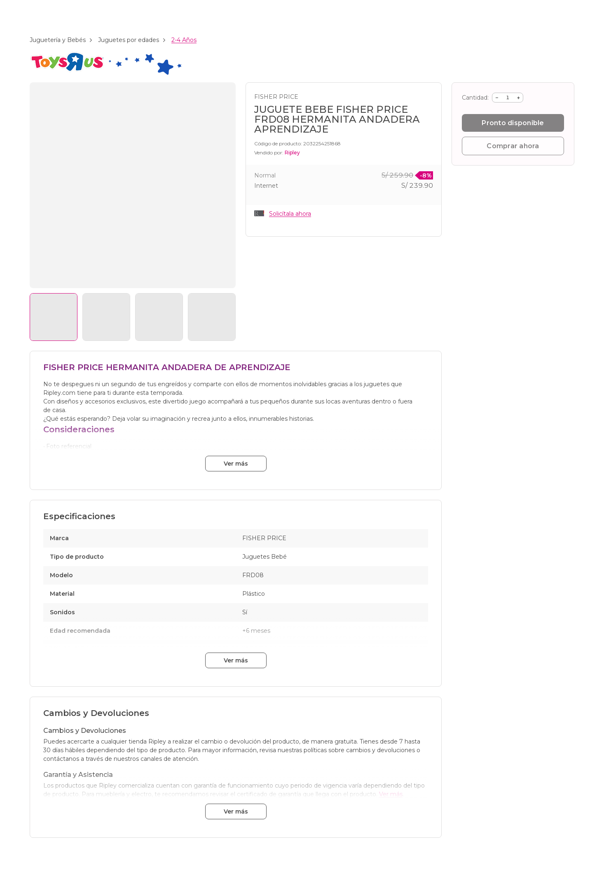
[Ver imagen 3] (159, 317)
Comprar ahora (513, 146)
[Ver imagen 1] (53, 317)
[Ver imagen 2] (106, 317)
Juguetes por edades (128, 40)
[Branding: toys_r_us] (105, 73)
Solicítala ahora (290, 213)
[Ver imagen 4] (212, 317)
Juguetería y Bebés (58, 40)
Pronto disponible (513, 123)
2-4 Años (184, 40)
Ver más (236, 463)
